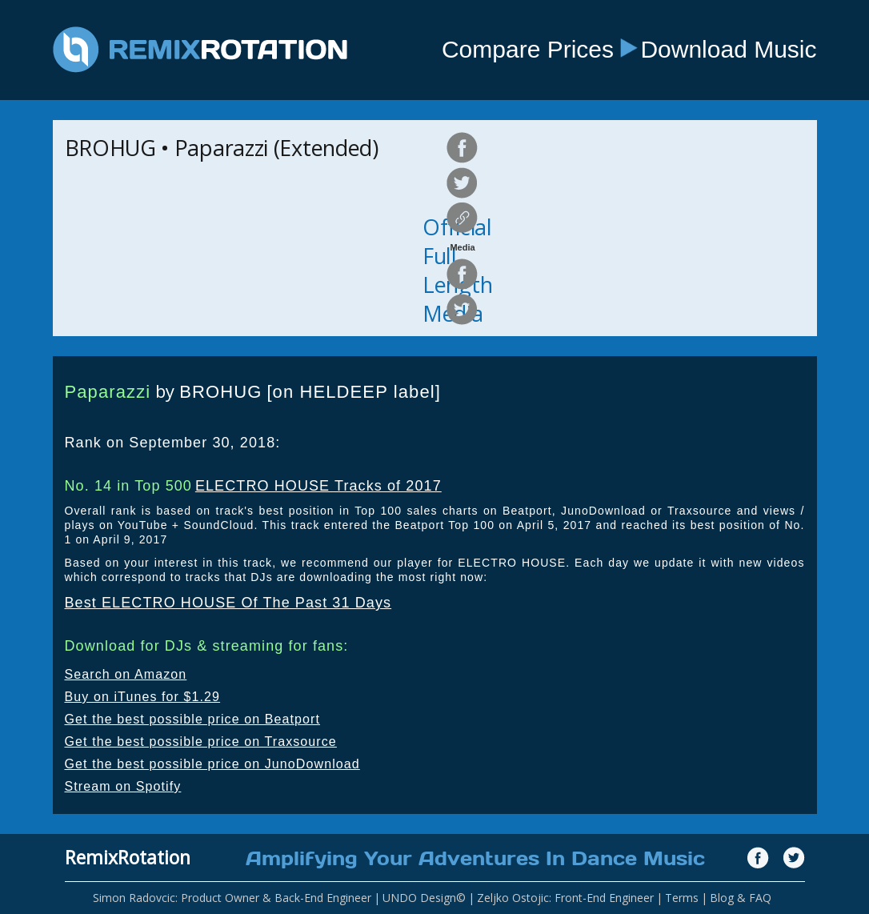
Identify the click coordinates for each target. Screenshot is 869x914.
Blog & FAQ (740, 897)
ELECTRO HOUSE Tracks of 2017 (318, 486)
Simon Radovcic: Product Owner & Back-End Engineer (232, 897)
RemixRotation (127, 857)
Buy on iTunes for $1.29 (143, 697)
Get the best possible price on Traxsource (201, 741)
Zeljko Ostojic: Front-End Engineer (565, 897)
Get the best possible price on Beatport (193, 719)
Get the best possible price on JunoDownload (212, 764)
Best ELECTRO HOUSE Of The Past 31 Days (228, 603)
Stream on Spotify (123, 786)
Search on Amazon (126, 674)
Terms (682, 897)
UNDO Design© (424, 897)
